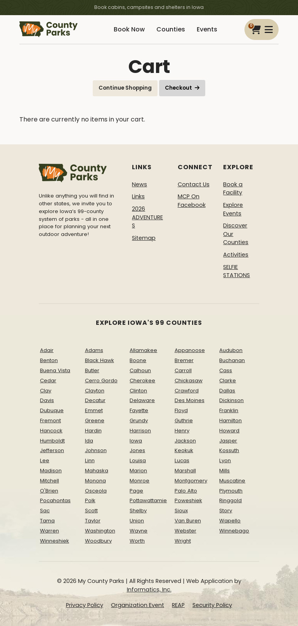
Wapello (230, 520)
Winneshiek (54, 540)
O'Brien (49, 490)
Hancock (51, 430)
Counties (170, 29)
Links (138, 196)
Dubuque (52, 410)
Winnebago (234, 530)
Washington (100, 530)
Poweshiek (188, 500)
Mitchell (49, 480)
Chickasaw (189, 380)
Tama (47, 520)
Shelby (138, 510)
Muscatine (232, 480)
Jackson (185, 440)
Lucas (182, 460)
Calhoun (140, 370)
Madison (51, 470)
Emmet (94, 410)
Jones (137, 450)
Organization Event (137, 605)
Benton (49, 360)
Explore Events (233, 209)
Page (136, 490)
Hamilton (230, 420)
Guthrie (184, 420)
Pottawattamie (148, 500)
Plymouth (231, 490)
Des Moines (189, 400)
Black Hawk (99, 360)
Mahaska (96, 470)
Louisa (138, 460)
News (139, 184)
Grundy (139, 420)
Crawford (187, 390)
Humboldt (52, 440)
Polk (90, 500)
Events (207, 29)
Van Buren (188, 520)
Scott (91, 510)
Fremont (50, 420)
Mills (224, 470)
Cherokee (142, 380)
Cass (225, 370)
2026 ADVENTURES (147, 217)
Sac (45, 510)
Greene (94, 420)
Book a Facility (233, 188)
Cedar (48, 380)
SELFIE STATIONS (236, 271)
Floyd (181, 410)
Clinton (138, 390)
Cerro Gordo (101, 380)
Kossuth (229, 450)
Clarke (227, 380)
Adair (47, 350)
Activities (235, 254)
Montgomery (191, 480)
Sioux (181, 510)
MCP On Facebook (192, 200)
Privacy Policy (84, 605)
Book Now (129, 29)
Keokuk (184, 450)
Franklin (228, 410)
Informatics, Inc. (149, 589)
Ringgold (230, 500)
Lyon (225, 460)
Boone (138, 360)
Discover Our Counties (235, 234)
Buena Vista (55, 370)
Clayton (94, 390)
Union (137, 520)
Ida (89, 440)
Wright (183, 540)
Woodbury (98, 540)
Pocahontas (55, 500)
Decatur (95, 400)
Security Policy (212, 605)
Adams (94, 350)
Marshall (185, 470)
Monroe (139, 480)
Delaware (142, 400)
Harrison (140, 430)
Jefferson (52, 450)
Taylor (92, 520)
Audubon (231, 350)
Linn (90, 460)
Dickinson (231, 400)
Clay (45, 390)
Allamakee (143, 350)
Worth (137, 540)
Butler (92, 370)
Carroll (183, 370)
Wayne (138, 530)
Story (225, 510)
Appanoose (190, 350)
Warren (49, 530)
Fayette (139, 410)
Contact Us (194, 184)
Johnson (96, 450)
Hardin (93, 430)
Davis (47, 400)
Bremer (184, 360)
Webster (185, 530)
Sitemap (144, 237)
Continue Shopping (125, 88)
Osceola (96, 490)
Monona (95, 480)
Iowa (136, 440)
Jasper (228, 440)
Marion (138, 470)
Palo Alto (186, 490)
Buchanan (232, 360)
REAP (178, 605)
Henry (182, 430)
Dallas (227, 390)
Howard (229, 430)
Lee (44, 460)
